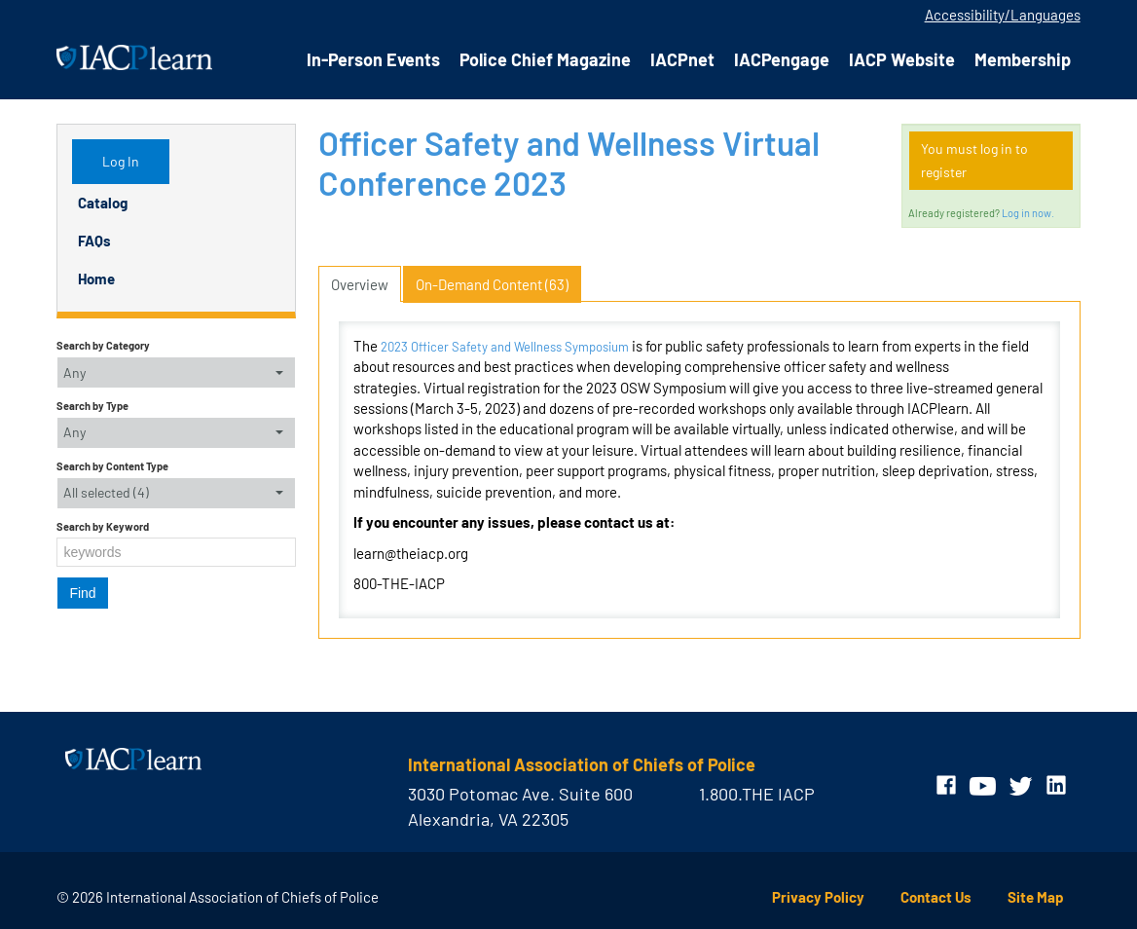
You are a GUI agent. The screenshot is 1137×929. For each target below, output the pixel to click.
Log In (120, 161)
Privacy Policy (818, 897)
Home (96, 278)
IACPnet (682, 59)
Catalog (103, 202)
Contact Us (936, 897)
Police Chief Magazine (545, 59)
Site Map (1036, 897)
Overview (359, 284)
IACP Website (902, 59)
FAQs (94, 240)
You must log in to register (974, 160)
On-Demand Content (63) (492, 284)
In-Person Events (373, 59)
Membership (1022, 59)
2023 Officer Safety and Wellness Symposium (505, 346)
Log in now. (1028, 212)
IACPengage (781, 59)
